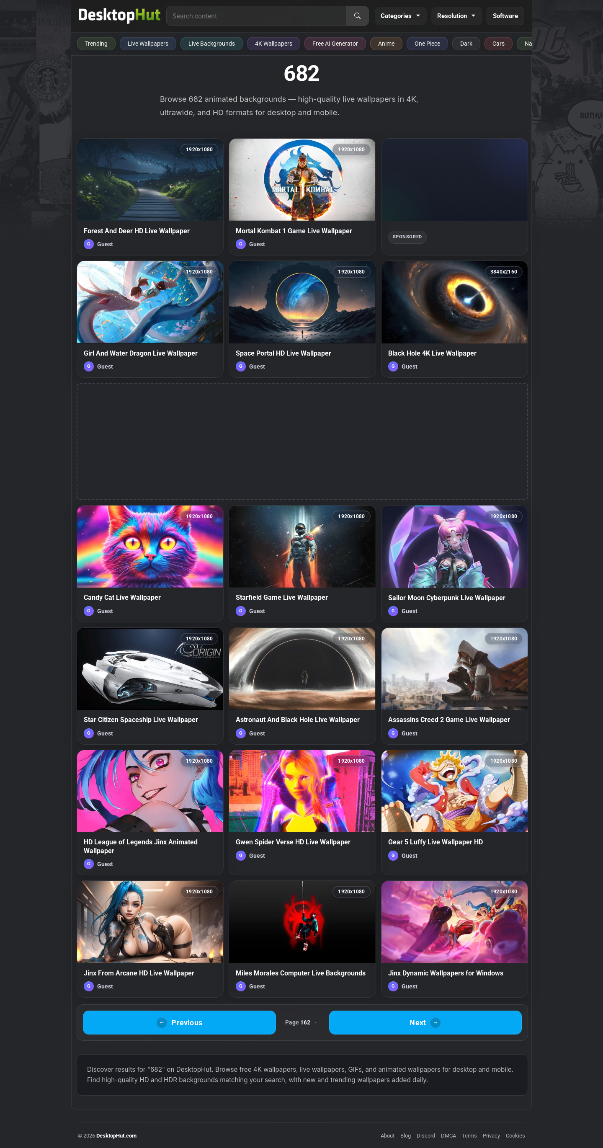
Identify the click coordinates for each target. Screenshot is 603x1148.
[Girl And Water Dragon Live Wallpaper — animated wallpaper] (150, 319)
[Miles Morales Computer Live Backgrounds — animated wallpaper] (302, 939)
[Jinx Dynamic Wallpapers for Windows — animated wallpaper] (454, 939)
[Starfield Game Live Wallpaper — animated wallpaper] (302, 564)
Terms (469, 1136)
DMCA (448, 1136)
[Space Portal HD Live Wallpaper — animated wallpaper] (302, 319)
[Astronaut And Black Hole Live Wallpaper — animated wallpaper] (302, 686)
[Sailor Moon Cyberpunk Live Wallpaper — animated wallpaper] (454, 564)
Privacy (491, 1136)
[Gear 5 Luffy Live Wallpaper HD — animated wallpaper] (454, 812)
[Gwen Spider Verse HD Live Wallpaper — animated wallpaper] (302, 812)
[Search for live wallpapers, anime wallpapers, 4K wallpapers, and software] (256, 16)
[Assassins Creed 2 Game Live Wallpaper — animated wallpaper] (454, 686)
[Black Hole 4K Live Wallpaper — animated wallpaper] (454, 319)
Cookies (515, 1136)
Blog (405, 1136)
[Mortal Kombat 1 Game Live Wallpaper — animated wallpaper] (302, 197)
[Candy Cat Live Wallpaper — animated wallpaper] (150, 564)
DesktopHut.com (116, 1136)
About (387, 1136)
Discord (426, 1136)
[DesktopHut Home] (119, 16)
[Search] (357, 16)
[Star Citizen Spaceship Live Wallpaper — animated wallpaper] (150, 686)
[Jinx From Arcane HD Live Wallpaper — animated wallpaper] (150, 939)
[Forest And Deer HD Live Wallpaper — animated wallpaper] (150, 197)
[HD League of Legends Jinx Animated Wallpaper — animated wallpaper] (150, 812)
